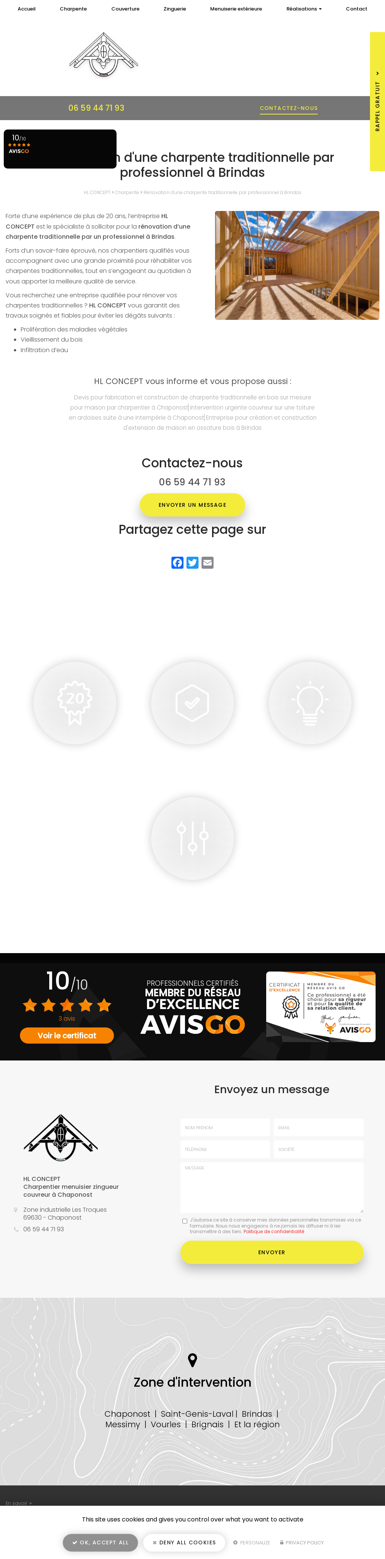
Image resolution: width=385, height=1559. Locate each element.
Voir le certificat (67, 1035)
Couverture (125, 8)
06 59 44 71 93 (96, 107)
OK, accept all (100, 1542)
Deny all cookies (184, 1542)
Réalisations (304, 8)
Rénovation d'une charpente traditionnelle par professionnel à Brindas (223, 192)
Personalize (251, 1542)
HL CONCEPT (97, 192)
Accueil (27, 8)
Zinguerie (175, 8)
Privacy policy (302, 1542)
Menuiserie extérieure (236, 8)
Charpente (73, 8)
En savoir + (19, 1503)
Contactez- (289, 108)
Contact (356, 8)
